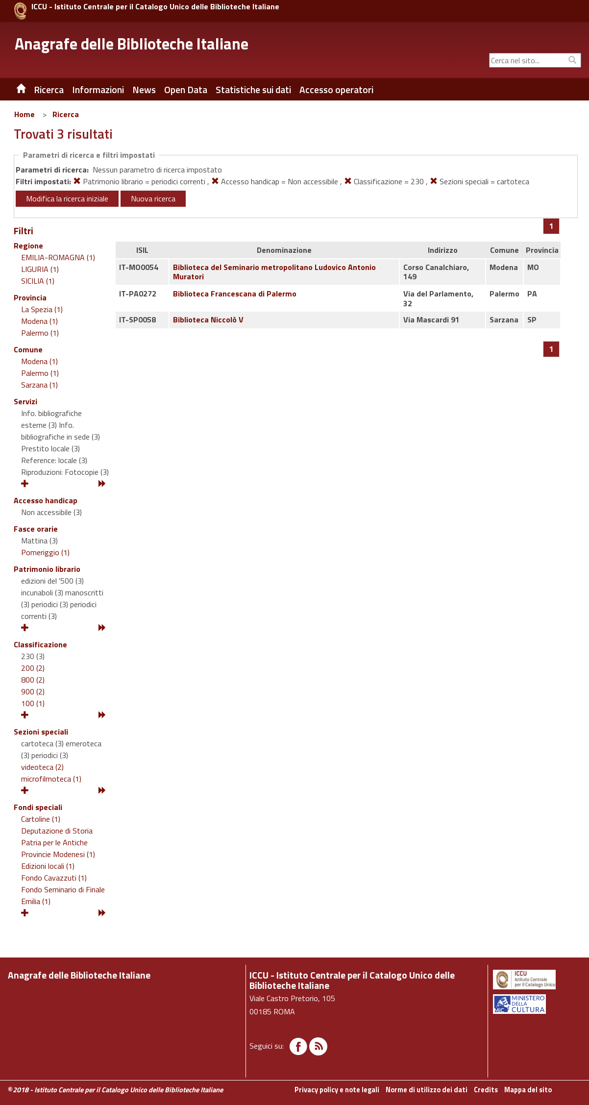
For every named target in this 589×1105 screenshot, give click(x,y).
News (144, 89)
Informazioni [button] (98, 89)
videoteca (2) (42, 767)
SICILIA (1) (37, 281)
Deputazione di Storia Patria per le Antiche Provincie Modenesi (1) (58, 842)
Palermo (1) (40, 333)
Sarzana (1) (39, 385)
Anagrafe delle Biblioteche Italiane (131, 43)
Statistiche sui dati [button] (253, 89)
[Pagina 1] (551, 226)
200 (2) (33, 668)
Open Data (185, 89)
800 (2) (33, 680)
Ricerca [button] (49, 89)
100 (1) (33, 703)
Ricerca (65, 114)
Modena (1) (39, 321)
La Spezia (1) (42, 309)
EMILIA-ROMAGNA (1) (58, 257)
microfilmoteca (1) (51, 779)
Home (24, 114)
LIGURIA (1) (40, 269)
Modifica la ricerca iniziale (67, 198)
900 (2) (33, 691)
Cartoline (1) (40, 819)
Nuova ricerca (153, 198)
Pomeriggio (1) (45, 552)
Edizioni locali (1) (47, 866)
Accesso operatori (336, 89)
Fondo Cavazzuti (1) (54, 878)
